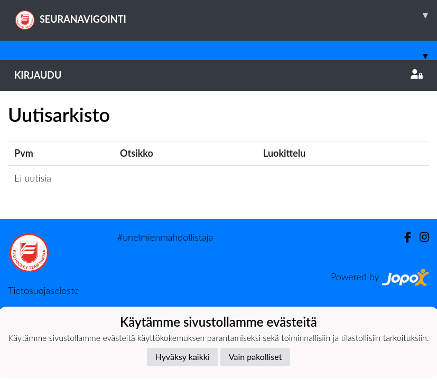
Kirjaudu (218, 75)
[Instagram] (420, 237)
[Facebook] (403, 237)
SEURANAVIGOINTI (225, 15)
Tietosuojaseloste (43, 290)
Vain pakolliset (255, 357)
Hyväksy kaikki (182, 357)
